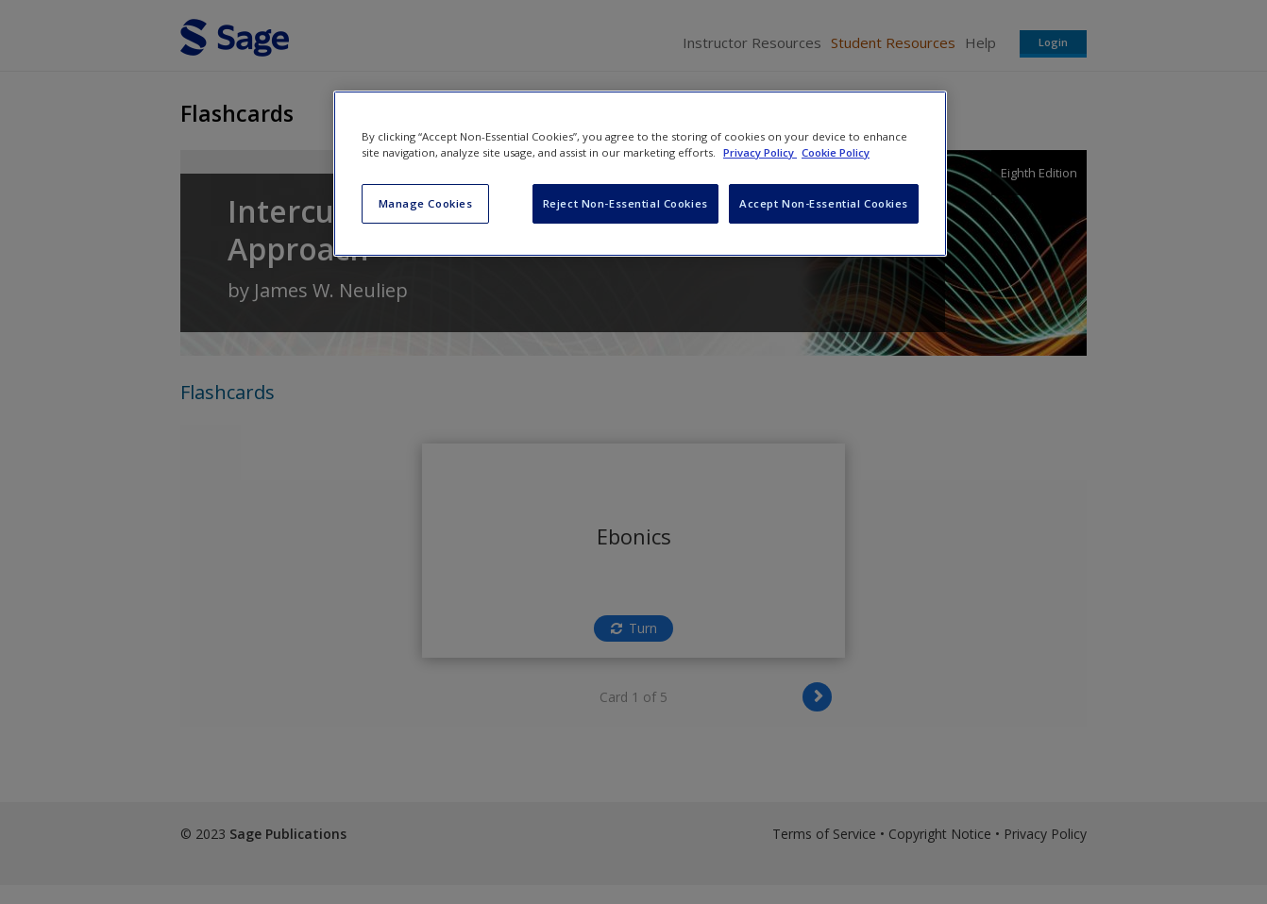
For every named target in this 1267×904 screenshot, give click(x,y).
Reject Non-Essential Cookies (625, 203)
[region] (640, 174)
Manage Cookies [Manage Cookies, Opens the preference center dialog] (426, 203)
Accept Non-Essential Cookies (823, 203)
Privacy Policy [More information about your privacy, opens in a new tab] (760, 152)
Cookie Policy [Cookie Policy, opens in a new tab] (836, 152)
